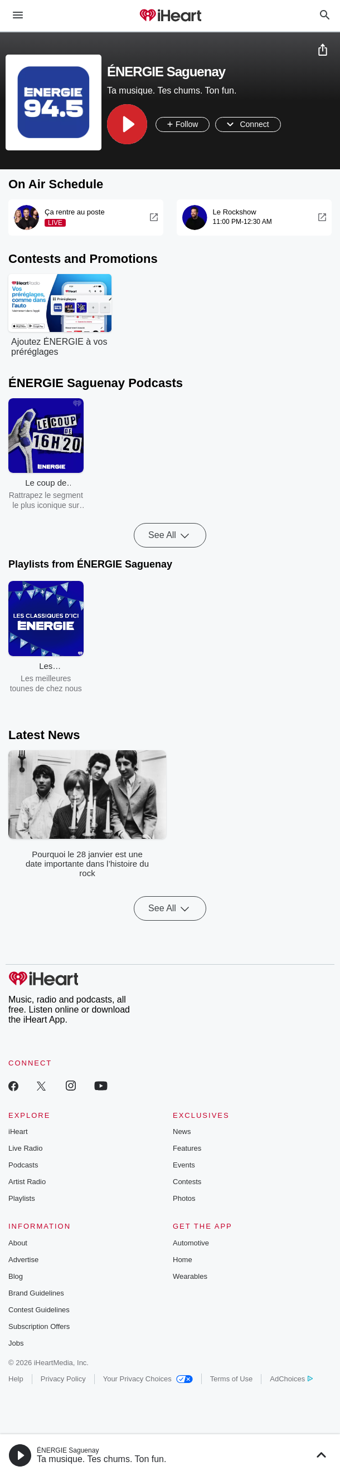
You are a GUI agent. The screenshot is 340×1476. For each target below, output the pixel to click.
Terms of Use (231, 1379)
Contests (187, 1181)
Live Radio (25, 1148)
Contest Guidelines (39, 1310)
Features (187, 1148)
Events (184, 1165)
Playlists (21, 1198)
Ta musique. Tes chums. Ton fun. (101, 1459)
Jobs (15, 1343)
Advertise (23, 1259)
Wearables (190, 1276)
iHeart (18, 1131)
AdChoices (291, 1379)
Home (182, 1259)
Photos (184, 1198)
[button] (127, 124)
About (17, 1243)
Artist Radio (27, 1181)
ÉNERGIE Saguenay (68, 1450)
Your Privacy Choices (148, 1379)
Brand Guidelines (36, 1293)
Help (15, 1379)
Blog (15, 1276)
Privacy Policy (63, 1379)
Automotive (191, 1243)
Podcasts (23, 1165)
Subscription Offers (39, 1326)
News (182, 1131)
